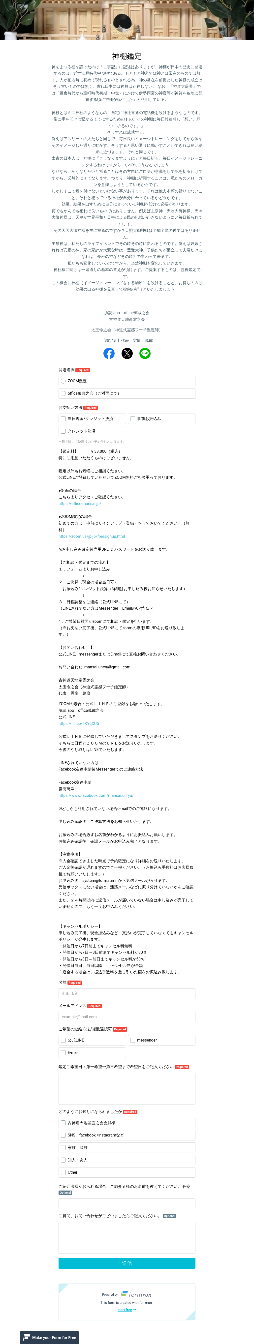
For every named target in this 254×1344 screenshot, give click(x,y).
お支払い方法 (78, 407)
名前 (70, 982)
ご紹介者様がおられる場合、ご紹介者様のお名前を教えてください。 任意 (124, 1189)
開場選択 (74, 369)
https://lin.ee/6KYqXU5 (79, 723)
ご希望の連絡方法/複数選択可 (93, 1029)
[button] (127, 1302)
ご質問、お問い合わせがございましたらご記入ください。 (117, 1215)
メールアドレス (80, 1005)
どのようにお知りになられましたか (98, 1111)
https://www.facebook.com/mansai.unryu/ (96, 795)
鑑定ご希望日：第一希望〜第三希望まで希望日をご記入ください (124, 1066)
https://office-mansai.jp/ (80, 503)
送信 (127, 1263)
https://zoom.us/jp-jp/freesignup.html (92, 536)
